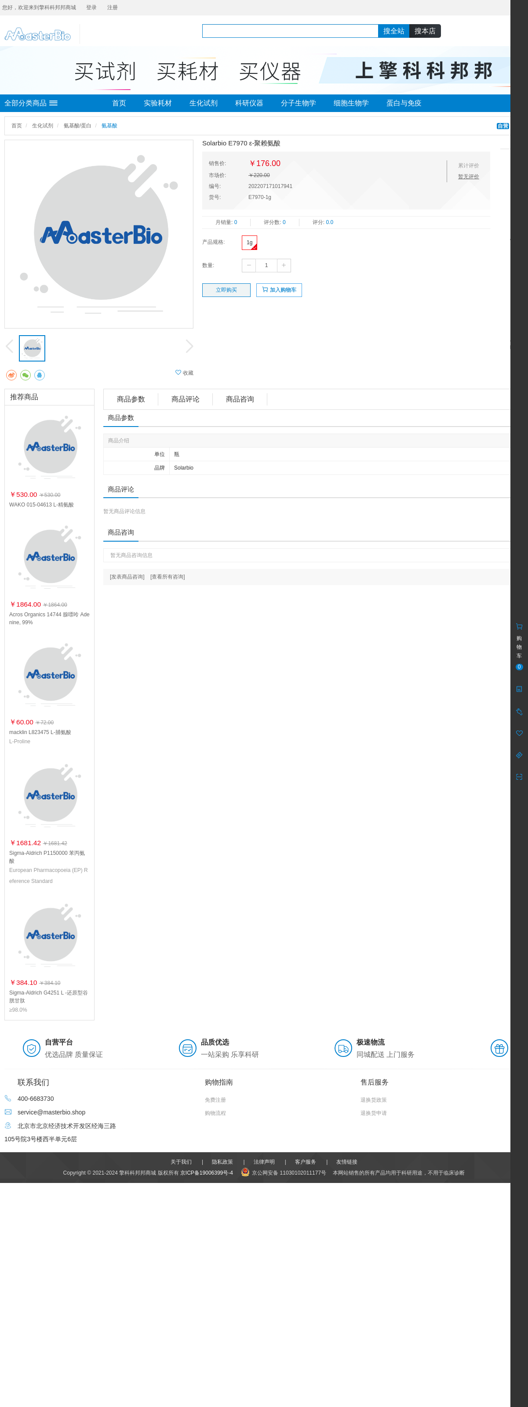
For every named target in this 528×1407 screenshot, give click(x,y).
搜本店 (425, 31)
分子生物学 (298, 103)
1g (249, 242)
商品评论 (185, 399)
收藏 (184, 372)
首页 (119, 103)
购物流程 (215, 1113)
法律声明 (264, 1162)
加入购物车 (279, 289)
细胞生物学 (351, 103)
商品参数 (131, 399)
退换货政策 (373, 1100)
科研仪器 (249, 103)
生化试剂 (203, 103)
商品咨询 (240, 399)
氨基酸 (109, 126)
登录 (91, 7)
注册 (112, 7)
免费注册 (215, 1100)
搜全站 (393, 31)
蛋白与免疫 (404, 103)
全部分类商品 (31, 103)
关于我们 (181, 1162)
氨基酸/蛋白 (77, 126)
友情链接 (346, 1162)
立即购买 (226, 290)
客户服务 (305, 1162)
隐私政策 (222, 1162)
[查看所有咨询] (167, 577)
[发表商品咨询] (127, 577)
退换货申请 (373, 1113)
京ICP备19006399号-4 (206, 1173)
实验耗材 (158, 103)
